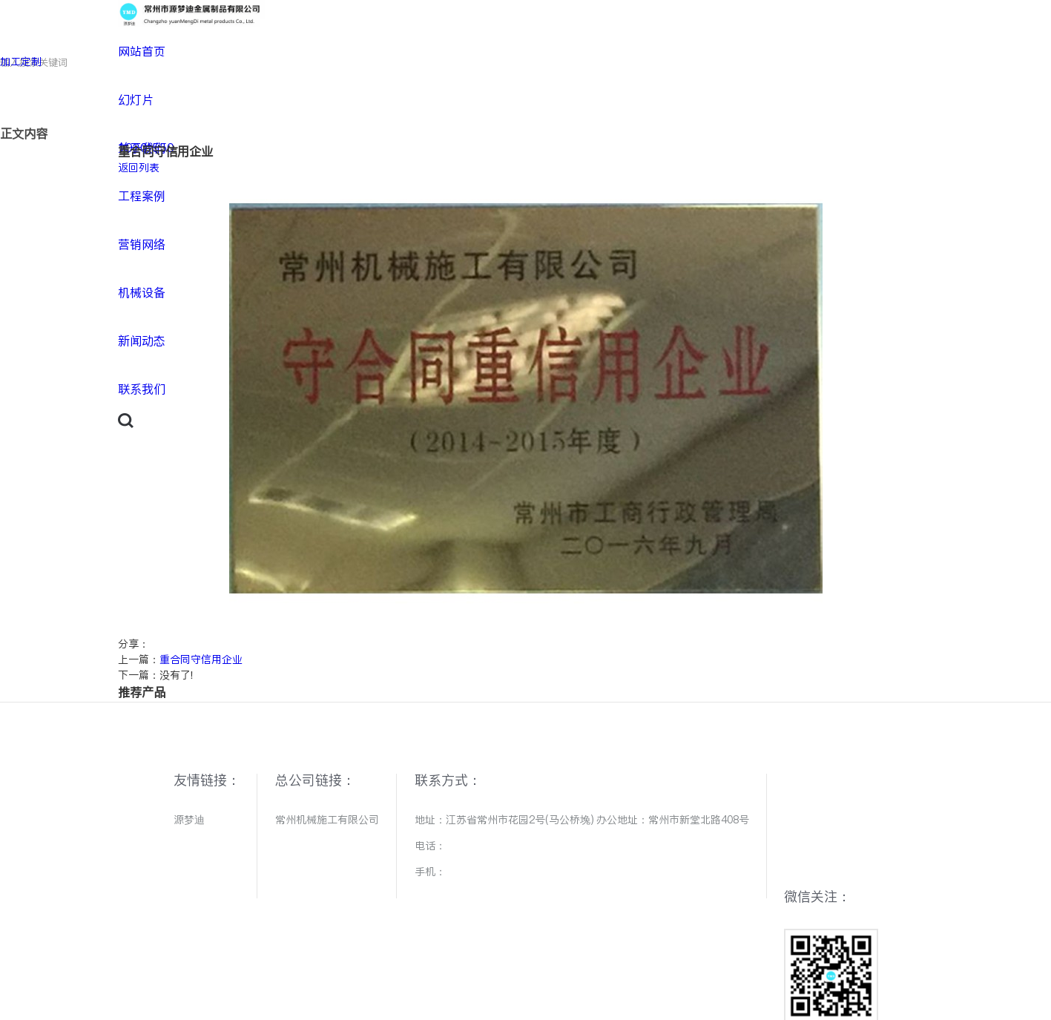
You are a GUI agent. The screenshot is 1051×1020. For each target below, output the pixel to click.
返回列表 (138, 168)
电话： (430, 846)
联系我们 (141, 389)
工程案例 (141, 196)
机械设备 (141, 293)
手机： (430, 872)
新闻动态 (141, 341)
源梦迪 (189, 820)
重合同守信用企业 (201, 659)
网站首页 (141, 52)
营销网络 (141, 244)
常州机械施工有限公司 (327, 820)
